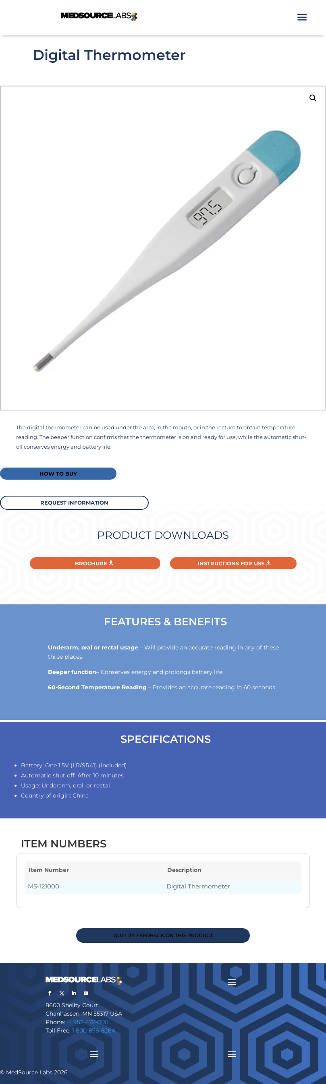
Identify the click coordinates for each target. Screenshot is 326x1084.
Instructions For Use (231, 563)
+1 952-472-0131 (87, 1022)
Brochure (91, 563)
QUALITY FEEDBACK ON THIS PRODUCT (163, 935)
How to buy (58, 473)
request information (74, 502)
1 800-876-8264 (93, 1030)
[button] (313, 98)
